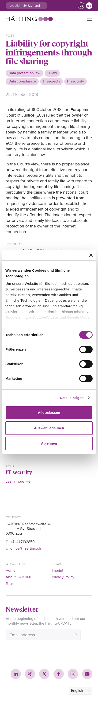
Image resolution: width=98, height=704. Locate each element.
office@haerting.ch (25, 548)
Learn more (15, 481)
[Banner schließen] (91, 255)
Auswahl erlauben (49, 428)
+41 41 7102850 (22, 542)
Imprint (57, 570)
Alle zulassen (49, 413)
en (89, 6)
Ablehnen (49, 443)
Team (10, 583)
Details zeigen (71, 398)
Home (10, 570)
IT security (19, 472)
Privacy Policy (63, 577)
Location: (15, 6)
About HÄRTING (19, 577)
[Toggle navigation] (89, 18)
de (81, 6)
